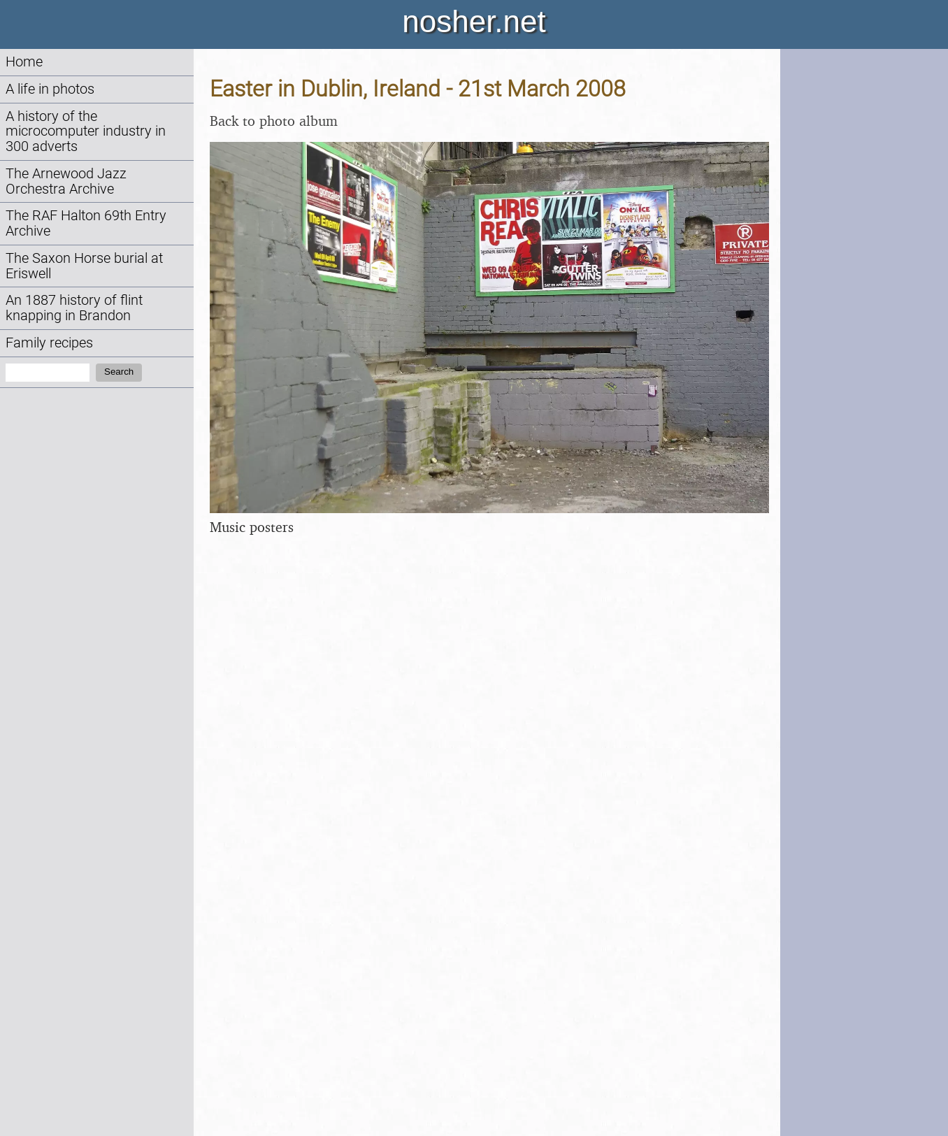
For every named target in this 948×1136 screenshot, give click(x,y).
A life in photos (50, 89)
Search (119, 371)
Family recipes (49, 343)
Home (24, 62)
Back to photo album (274, 120)
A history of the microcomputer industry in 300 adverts (86, 131)
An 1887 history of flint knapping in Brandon (74, 308)
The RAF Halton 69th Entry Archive (86, 223)
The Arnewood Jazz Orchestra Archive (66, 181)
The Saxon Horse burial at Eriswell (84, 266)
